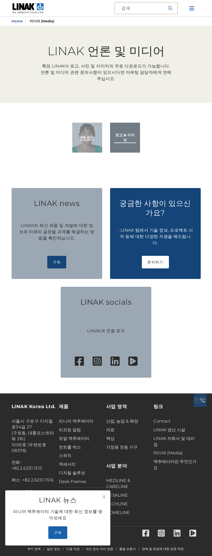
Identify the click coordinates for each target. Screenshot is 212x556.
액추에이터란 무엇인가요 (175, 464)
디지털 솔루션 (72, 472)
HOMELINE (118, 512)
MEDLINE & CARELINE (118, 483)
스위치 (65, 455)
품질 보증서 (127, 549)
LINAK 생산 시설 (169, 429)
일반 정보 (53, 549)
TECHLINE (117, 503)
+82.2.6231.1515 (27, 468)
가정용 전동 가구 (122, 447)
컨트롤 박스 (70, 447)
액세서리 (67, 464)
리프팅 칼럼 (70, 429)
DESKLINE (117, 495)
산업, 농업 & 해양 (122, 421)
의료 (110, 429)
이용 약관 (73, 549)
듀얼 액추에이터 (74, 438)
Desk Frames (72, 481)
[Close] (104, 497)
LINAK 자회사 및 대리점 (174, 441)
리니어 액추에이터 (76, 421)
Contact (161, 421)
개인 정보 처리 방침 (99, 549)
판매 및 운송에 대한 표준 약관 (163, 549)
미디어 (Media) (168, 452)
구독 (57, 262)
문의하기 (155, 262)
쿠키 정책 (34, 549)
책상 (110, 438)
